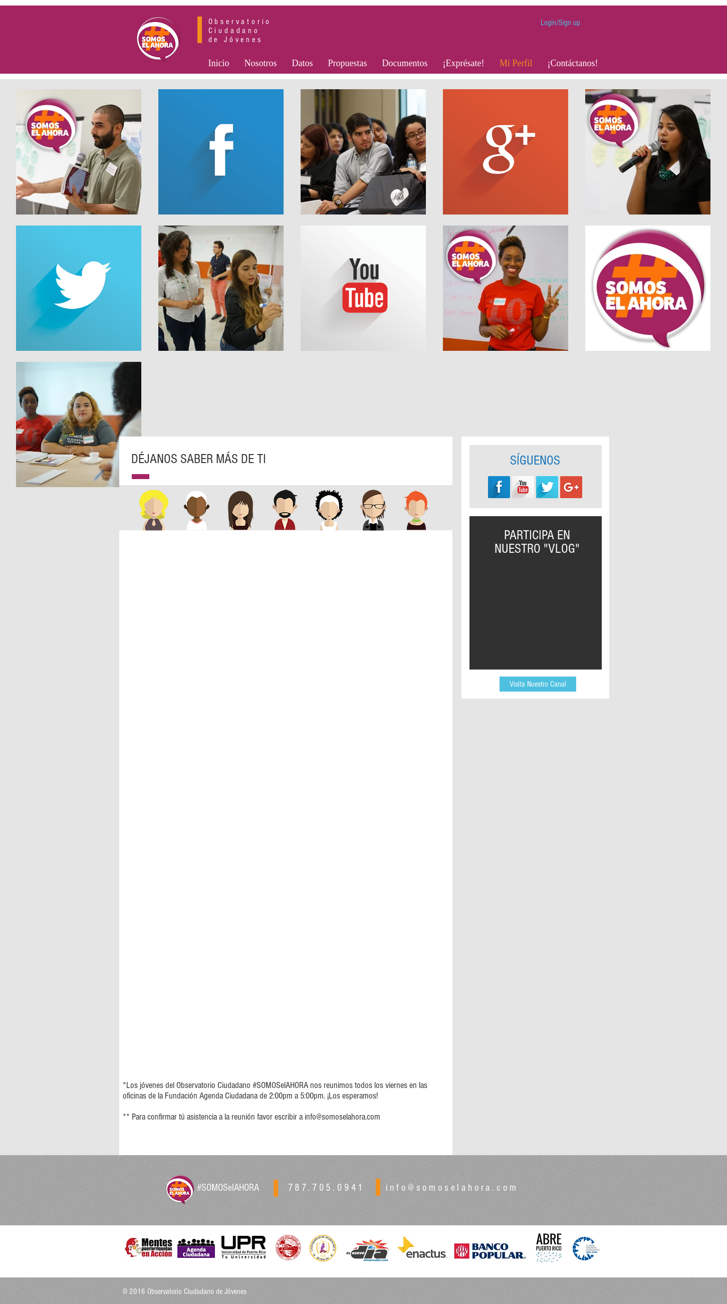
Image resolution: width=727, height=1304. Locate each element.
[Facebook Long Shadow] (499, 487)
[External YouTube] (537, 609)
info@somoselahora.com (342, 1117)
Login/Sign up (560, 22)
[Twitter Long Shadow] (547, 487)
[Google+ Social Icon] (571, 487)
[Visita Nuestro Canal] (538, 684)
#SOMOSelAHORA (228, 1187)
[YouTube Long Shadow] (523, 487)
